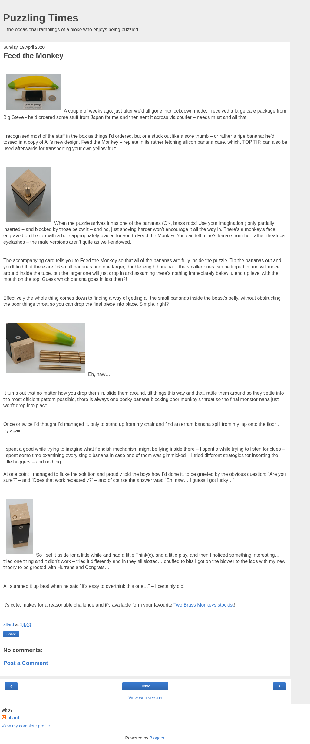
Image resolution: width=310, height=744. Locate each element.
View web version (145, 697)
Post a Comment (25, 663)
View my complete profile (26, 725)
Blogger (157, 738)
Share (11, 634)
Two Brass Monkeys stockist (203, 604)
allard (13, 717)
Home (145, 686)
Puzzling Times (40, 18)
